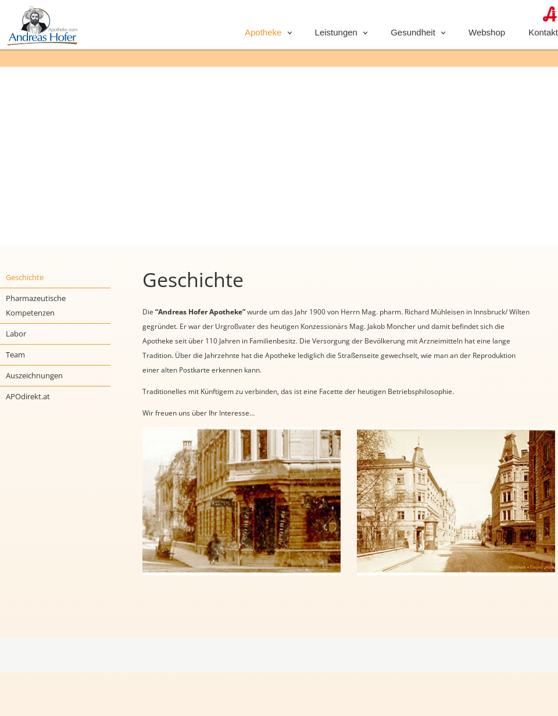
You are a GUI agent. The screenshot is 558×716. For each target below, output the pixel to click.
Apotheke (268, 32)
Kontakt (543, 32)
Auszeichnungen (34, 375)
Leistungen (341, 32)
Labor (16, 333)
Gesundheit (418, 32)
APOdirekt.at (28, 396)
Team (15, 354)
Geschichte (25, 277)
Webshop (486, 32)
